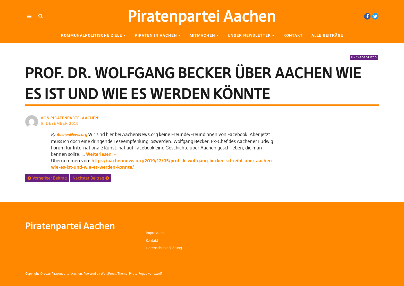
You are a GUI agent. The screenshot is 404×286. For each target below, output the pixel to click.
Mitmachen (202, 35)
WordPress (108, 273)
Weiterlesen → (101, 154)
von (70, 117)
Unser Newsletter (249, 35)
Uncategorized (364, 57)
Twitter (375, 16)
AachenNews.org (71, 134)
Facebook (367, 16)
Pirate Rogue (138, 273)
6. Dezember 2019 (60, 123)
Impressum (155, 232)
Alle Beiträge (327, 35)
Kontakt (293, 35)
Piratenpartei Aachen (202, 16)
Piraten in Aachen (156, 35)
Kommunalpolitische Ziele (91, 35)
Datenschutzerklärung (164, 248)
